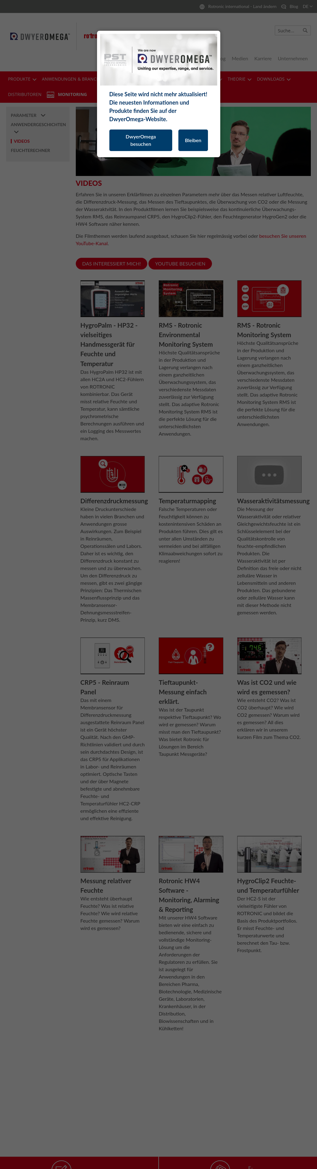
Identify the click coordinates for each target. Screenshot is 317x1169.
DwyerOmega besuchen (141, 140)
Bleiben (193, 140)
